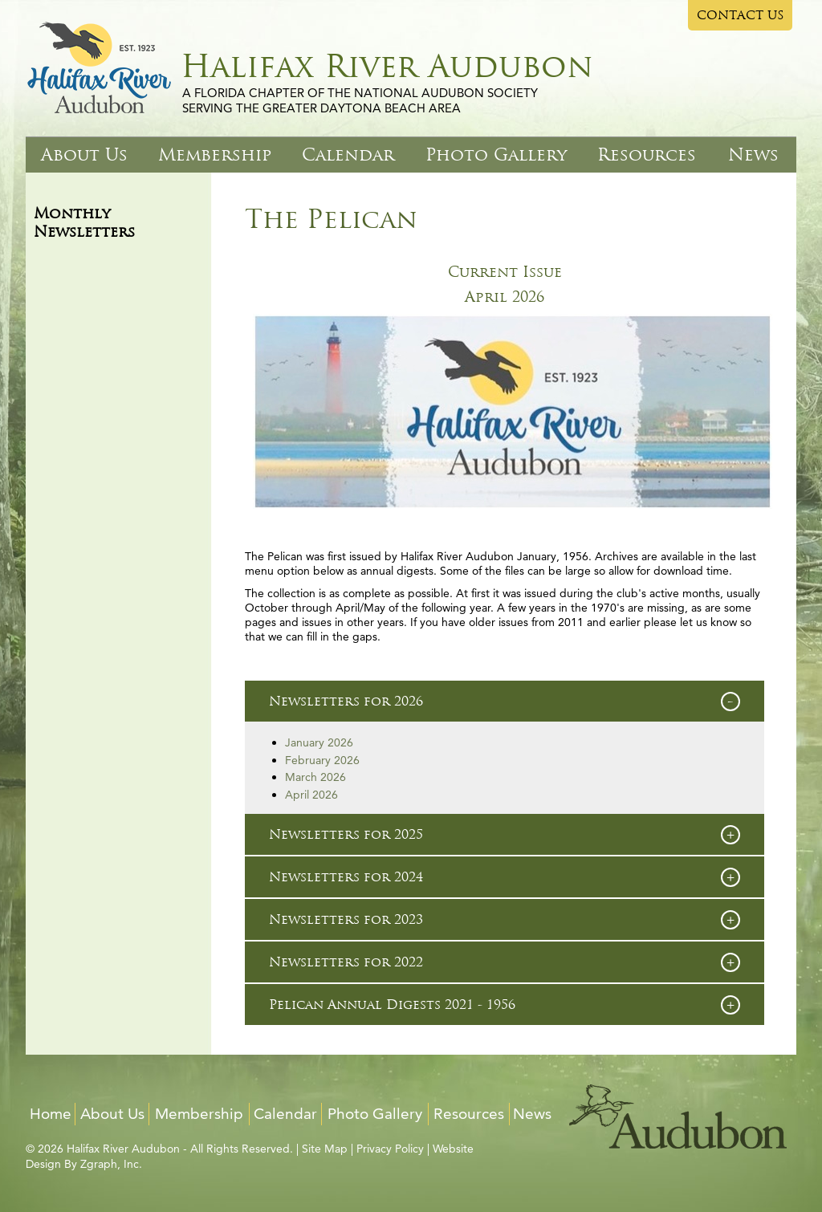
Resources (646, 154)
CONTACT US (740, 15)
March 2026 (315, 777)
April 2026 (504, 297)
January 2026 (319, 742)
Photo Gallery (496, 154)
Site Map (325, 1148)
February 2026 (322, 760)
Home (50, 1113)
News (753, 154)
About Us (84, 154)
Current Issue (505, 272)
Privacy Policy (390, 1148)
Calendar (348, 154)
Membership (214, 154)
